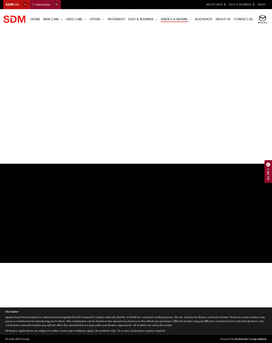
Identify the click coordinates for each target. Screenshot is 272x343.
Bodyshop (203, 19)
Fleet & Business (240, 4)
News (261, 4)
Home (35, 19)
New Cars (51, 19)
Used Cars (74, 19)
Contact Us (243, 19)
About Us (222, 19)
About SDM (214, 4)
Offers (95, 19)
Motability (116, 19)
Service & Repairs (174, 19)
